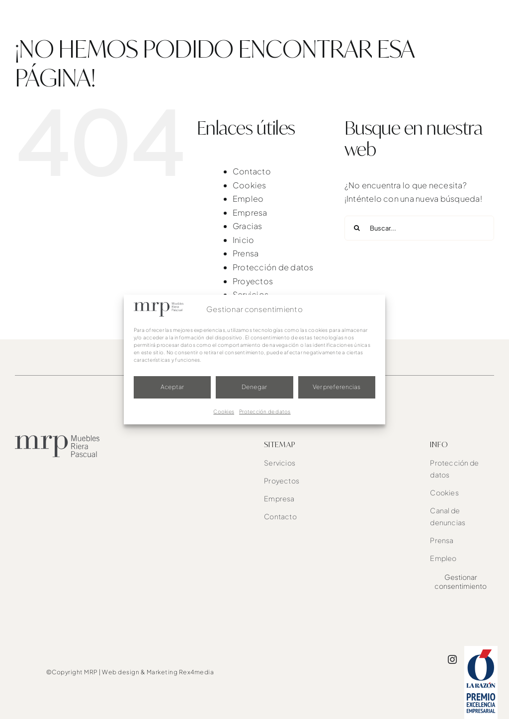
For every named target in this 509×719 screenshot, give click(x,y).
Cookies (223, 411)
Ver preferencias (336, 387)
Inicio (243, 240)
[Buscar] (356, 228)
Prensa (245, 253)
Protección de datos (265, 411)
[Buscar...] (419, 228)
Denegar (254, 387)
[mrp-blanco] (54, 8)
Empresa (250, 212)
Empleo (248, 198)
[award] (481, 649)
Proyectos (253, 281)
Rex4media (196, 672)
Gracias (247, 226)
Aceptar (172, 387)
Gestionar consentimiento (460, 581)
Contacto (252, 171)
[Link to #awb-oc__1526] (488, 18)
